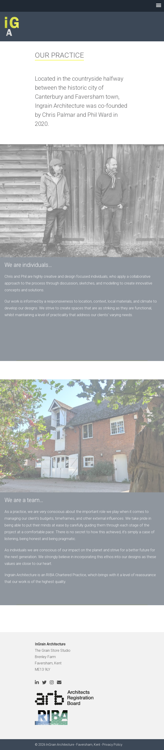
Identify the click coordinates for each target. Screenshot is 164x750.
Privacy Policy (112, 744)
